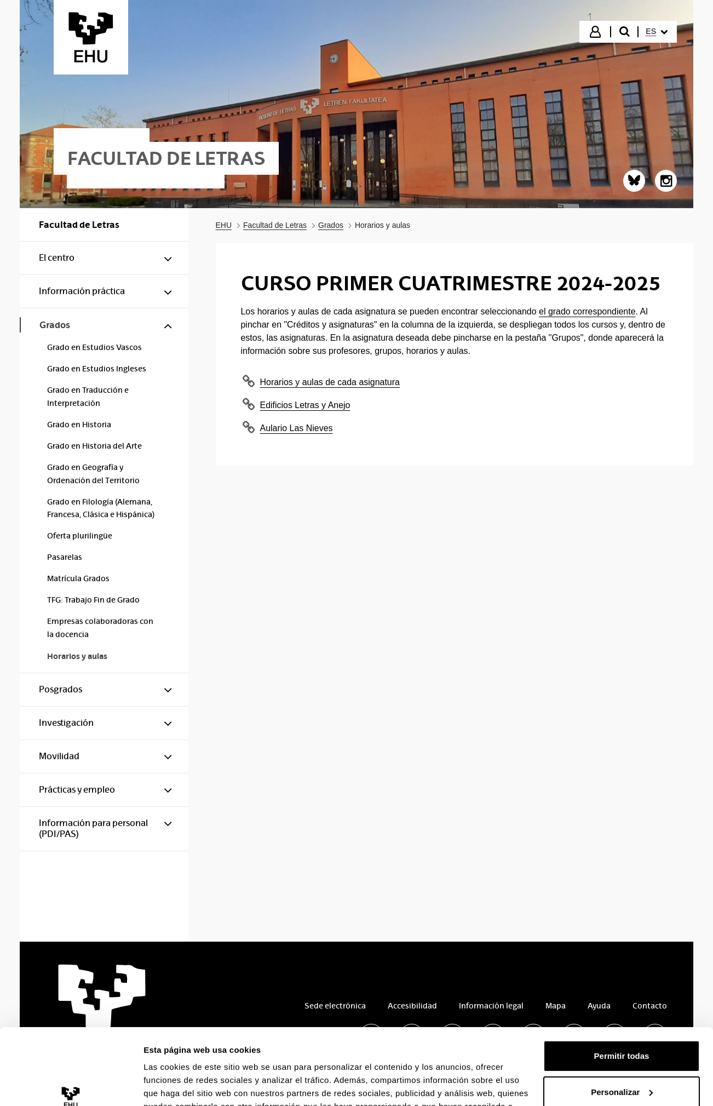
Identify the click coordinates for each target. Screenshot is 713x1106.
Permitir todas (621, 859)
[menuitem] (657, 32)
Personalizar (622, 895)
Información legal (491, 1005)
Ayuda (599, 1005)
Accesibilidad (412, 1005)
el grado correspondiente (587, 311)
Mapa (555, 1005)
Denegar (621, 931)
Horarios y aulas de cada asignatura (330, 382)
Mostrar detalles (175, 953)
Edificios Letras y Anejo (305, 405)
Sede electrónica (335, 1005)
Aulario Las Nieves (296, 428)
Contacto (650, 1005)
